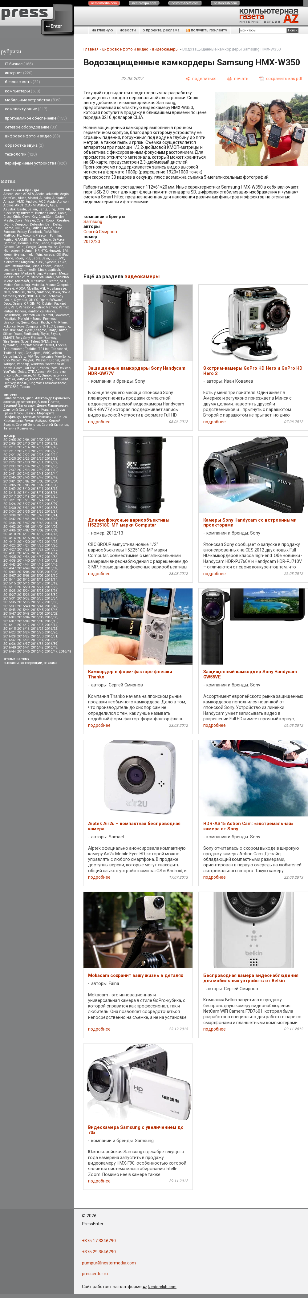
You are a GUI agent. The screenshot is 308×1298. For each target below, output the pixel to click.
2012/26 (23, 459)
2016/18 (23, 629)
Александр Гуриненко (52, 398)
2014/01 (51, 523)
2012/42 (23, 474)
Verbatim (10, 357)
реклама (50, 663)
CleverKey (29, 217)
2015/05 (37, 572)
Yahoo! (45, 368)
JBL (53, 258)
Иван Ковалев (43, 410)
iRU (27, 258)
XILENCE (31, 368)
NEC (6, 292)
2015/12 (23, 580)
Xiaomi (18, 368)
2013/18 (23, 496)
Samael (18, 398)
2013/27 (23, 504)
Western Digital (47, 360)
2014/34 (51, 553)
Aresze (46, 379)
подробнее (99, 421)
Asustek (9, 209)
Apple (51, 202)
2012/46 (23, 477)
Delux (57, 224)
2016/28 (9, 636)
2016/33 (23, 640)
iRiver (19, 258)
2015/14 (51, 580)
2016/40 (9, 647)
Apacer (35, 379)
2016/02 (51, 614)
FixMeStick (51, 232)
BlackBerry (11, 213)
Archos (8, 205)
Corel (40, 220)
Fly (19, 236)
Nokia (55, 292)
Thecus (61, 345)
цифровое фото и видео (32, 136)
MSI (42, 289)
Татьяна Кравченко (18, 428)
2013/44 (37, 519)
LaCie (62, 262)
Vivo (6, 360)
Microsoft (22, 281)
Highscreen (12, 251)
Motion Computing (16, 285)
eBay (26, 228)
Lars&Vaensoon (55, 383)
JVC (61, 258)
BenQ (42, 209)
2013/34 (9, 512)
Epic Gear (61, 379)
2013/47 (23, 523)
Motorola (37, 285)
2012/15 (37, 447)
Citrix (17, 217)
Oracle (17, 304)
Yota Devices (61, 368)
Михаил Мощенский (39, 417)
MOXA (20, 289)
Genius (23, 243)
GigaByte (57, 243)
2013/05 (9, 485)
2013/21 (9, 500)
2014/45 (37, 565)
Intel (29, 255)
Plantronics (35, 311)
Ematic (47, 228)
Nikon (30, 292)
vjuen (30, 398)
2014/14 (9, 538)
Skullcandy (31, 334)
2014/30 (51, 549)
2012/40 (51, 470)
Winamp (23, 364)
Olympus (20, 300)
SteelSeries (11, 342)
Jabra (36, 258)
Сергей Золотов (28, 425)
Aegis (64, 194)
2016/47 (51, 651)
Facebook (35, 232)
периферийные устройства (36, 163)
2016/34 (37, 640)
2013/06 (23, 485)
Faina (7, 398)
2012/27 (37, 459)
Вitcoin (8, 375)
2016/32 (9, 640)
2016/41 (23, 647)
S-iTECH (49, 326)
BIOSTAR (63, 209)
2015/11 (9, 580)
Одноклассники (54, 375)
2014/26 (51, 545)
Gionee (8, 247)
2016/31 (51, 636)
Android (31, 202)
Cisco (7, 217)
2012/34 (23, 466)
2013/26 (9, 504)
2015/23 (9, 591)
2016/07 (9, 621)
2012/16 (51, 447)
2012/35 (37, 466)
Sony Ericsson (33, 338)
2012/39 (37, 470)
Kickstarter (11, 262)
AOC (42, 202)
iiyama (19, 255)
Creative (63, 220)
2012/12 (51, 443)
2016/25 (37, 632)
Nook (21, 296)
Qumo (25, 322)
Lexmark (9, 270)
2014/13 (51, 534)
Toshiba (31, 349)
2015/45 (37, 610)
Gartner (35, 240)
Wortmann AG (55, 364)
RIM (54, 322)
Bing (51, 209)
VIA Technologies (41, 357)
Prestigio (9, 319)
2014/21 (37, 542)
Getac (34, 243)
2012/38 (23, 470)
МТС (36, 375)
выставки (11, 663)
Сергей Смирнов (55, 425)
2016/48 (65, 651)
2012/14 (23, 447)
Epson (58, 228)
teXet (50, 345)
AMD (20, 202)
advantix (52, 194)
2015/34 (51, 598)
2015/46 (51, 610)
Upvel (37, 353)
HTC (43, 251)
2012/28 (51, 459)
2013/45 (51, 519)
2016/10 (51, 621)
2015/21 (37, 587)
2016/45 (23, 651)
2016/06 (51, 617)
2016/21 (37, 629)
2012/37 (9, 470)
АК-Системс (56, 372)
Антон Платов (48, 402)
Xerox (7, 368)
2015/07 (9, 576)
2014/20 (23, 542)
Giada (44, 243)
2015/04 (23, 572)
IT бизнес (19, 64)
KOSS (39, 262)
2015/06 (51, 572)
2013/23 (23, 500)
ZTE (31, 372)
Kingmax (35, 383)
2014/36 (23, 557)
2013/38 (9, 515)
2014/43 (9, 565)
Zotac (22, 372)
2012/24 (51, 455)
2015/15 (9, 583)
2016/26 (51, 632)
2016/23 (9, 632)
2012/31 (37, 462)
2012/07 (37, 440)
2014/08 (37, 530)
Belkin (32, 209)
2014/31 (9, 553)
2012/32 (51, 462)
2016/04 (23, 617)
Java (45, 258)
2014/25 (37, 545)
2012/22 (23, 455)
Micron (8, 281)
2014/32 (23, 553)
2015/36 (23, 602)
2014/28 (23, 549)
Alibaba (45, 198)
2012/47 (37, 477)
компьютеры (22, 91)
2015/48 (23, 614)
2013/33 (51, 508)
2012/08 (51, 440)
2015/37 (37, 602)
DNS (18, 228)
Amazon (9, 202)
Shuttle (62, 330)
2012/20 (51, 451)
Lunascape (11, 273)
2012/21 (9, 455)
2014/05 (51, 527)
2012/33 (9, 466)
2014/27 (9, 549)
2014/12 (37, 534)
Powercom (62, 315)
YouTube (10, 372)
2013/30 (9, 508)
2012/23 (37, 455)
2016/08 (23, 621)
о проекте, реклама (161, 30)
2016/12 (23, 625)
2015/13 (37, 580)
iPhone (8, 258)
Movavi (8, 289)
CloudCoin (45, 217)
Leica (35, 266)
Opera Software (50, 300)
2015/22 (51, 587)
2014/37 (37, 557)
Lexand (58, 266)
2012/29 (9, 462)
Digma (8, 228)
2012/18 (23, 451)
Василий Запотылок (19, 406)
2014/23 (9, 545)
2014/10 (9, 534)
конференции (31, 663)
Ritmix (62, 322)
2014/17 (37, 538)
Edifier (36, 228)
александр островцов (19, 402)
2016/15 (9, 629)
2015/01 (37, 568)
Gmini (19, 247)
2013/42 (9, 519)
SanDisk (9, 330)
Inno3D (22, 383)
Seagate (40, 330)
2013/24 (37, 500)
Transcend (59, 349)
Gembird (9, 243)
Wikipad (9, 364)
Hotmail (28, 251)
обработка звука (24, 145)
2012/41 (9, 474)
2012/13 (9, 447)
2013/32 (37, 508)
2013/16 (51, 493)
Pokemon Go (31, 315)
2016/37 (23, 644)
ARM (32, 205)
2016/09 (37, 621)
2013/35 (23, 512)
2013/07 (37, 485)
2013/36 (37, 512)
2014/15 (23, 538)
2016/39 (51, 644)
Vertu (22, 357)
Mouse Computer (58, 285)
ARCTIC (21, 205)
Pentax (64, 307)
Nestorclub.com (162, 1286)
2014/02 (9, 527)
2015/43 (9, 610)
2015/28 (23, 595)
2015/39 (9, 606)
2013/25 (51, 500)
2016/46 (37, 651)
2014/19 (9, 542)
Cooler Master (24, 220)
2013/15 (37, 493)
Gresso (64, 247)
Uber (18, 353)
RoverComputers (29, 326)
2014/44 (23, 565)
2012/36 (51, 466)
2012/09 (9, 443)
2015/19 (9, 587)
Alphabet (59, 198)
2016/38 (37, 644)
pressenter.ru (95, 1273)
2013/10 (23, 489)
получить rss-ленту (206, 30)
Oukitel (47, 304)
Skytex (55, 334)
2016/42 (37, 647)
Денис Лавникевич (52, 406)
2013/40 (37, 515)
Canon (51, 213)
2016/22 (51, 629)
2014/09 (51, 530)
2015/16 (23, 583)
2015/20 (23, 587)
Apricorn (63, 202)
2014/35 (9, 557)
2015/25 (37, 591)
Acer (18, 194)
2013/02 (23, 481)
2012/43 (37, 474)
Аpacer (40, 372)
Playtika (9, 379)
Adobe (40, 194)
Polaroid (47, 315)
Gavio (47, 240)
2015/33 (37, 598)
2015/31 (9, 598)
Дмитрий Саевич (16, 410)
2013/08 (51, 485)
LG (20, 270)
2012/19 (37, 451)
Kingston (27, 262)
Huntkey (9, 383)
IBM (65, 251)
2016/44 (9, 651)
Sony (19, 338)
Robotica (9, 326)
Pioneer (20, 311)
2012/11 (37, 443)
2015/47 (9, 614)
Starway (50, 338)
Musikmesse (56, 289)
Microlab (62, 277)
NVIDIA (32, 296)
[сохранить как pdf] (281, 78)
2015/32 (23, 598)
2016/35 (51, 640)
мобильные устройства (33, 100)
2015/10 (51, 576)
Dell (48, 224)
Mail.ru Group (31, 273)
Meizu (64, 273)
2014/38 (51, 557)
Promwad (50, 319)
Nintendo (43, 292)
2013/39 (23, 515)
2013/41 (51, 515)
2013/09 (9, 489)
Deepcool (21, 224)
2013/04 (51, 481)
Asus (53, 205)
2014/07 (23, 530)
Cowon (50, 220)
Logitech (54, 270)
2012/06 (23, 440)
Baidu (21, 209)
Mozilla (32, 289)
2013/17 (9, 496)
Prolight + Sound (30, 319)
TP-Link (44, 349)
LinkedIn (30, 270)
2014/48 (23, 568)
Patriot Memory (46, 307)
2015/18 (51, 583)
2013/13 (9, 493)
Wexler (66, 360)
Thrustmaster (13, 349)
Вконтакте (23, 375)
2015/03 (9, 572)
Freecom (42, 236)
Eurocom (9, 232)
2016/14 (51, 625)
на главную (102, 30)
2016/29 (23, 636)
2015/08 (23, 576)
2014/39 (9, 561)
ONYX (33, 300)
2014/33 (37, 553)
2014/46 (51, 565)
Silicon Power (12, 334)
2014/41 (37, 561)
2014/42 (51, 561)
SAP (19, 330)
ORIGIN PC (32, 304)
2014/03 (23, 527)
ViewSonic (62, 357)
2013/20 (51, 496)
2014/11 (23, 534)
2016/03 (9, 617)
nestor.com (104, 3)
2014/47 (9, 568)
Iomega (48, 255)
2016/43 (51, 647)
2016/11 (9, 625)
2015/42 (51, 606)
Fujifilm (55, 236)
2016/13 (37, 625)
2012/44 (51, 474)
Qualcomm (11, 322)
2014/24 (23, 545)
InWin (38, 255)
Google (31, 247)
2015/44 (23, 610)
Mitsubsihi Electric (44, 281)
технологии (21, 154)
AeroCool (9, 198)
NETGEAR (10, 387)
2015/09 (37, 576)
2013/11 (37, 489)
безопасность (22, 81)
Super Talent (30, 342)
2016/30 (37, 636)
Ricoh (45, 322)
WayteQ (28, 360)
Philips (8, 311)
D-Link (8, 224)
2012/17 (9, 451)
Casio (62, 213)
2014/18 (51, 538)
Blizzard (27, 213)
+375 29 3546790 (99, 1251)
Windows (37, 364)
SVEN (45, 342)
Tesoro (25, 387)
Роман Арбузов (35, 421)
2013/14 (23, 493)
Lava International (16, 266)
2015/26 (51, 591)
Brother (40, 213)
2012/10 (23, 443)
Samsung (63, 326)
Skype (45, 334)
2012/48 (51, 477)
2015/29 (37, 595)
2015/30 (51, 595)
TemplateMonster (32, 345)
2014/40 (23, 561)
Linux (42, 270)
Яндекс (22, 379)
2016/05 (37, 617)
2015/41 (37, 606)
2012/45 (9, 477)
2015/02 (51, 568)
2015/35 (9, 602)
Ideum (8, 255)
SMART (8, 338)
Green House (47, 247)
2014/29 (37, 549)
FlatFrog (9, 236)
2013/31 (23, 508)
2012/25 (9, 459)
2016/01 (37, 614)
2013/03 (37, 481)
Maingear (50, 273)
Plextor (50, 311)
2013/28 (37, 504)
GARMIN (21, 240)
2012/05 (9, 440)
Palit (14, 307)
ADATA (28, 194)
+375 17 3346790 (99, 1240)
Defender (37, 224)
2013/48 (37, 523)
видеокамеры (165, 49)
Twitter (8, 353)
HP (37, 251)
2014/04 (37, 527)
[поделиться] (200, 78)
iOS (58, 255)
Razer (35, 322)
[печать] (237, 78)
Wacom (16, 360)
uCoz (27, 353)
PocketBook (11, 315)
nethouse (18, 292)
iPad (65, 255)
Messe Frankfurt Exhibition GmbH (28, 277)
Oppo (7, 304)
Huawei (54, 251)
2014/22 (51, 542)
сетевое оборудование (31, 127)
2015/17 (37, 583)
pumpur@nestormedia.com (109, 1262)
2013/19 (37, 496)
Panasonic (26, 307)
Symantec (10, 345)
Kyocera (50, 262)
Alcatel (33, 198)
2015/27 (9, 595)
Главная (91, 49)
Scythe (28, 330)
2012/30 (23, 462)
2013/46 (9, 523)
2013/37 (51, 512)
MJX (63, 281)
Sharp (52, 330)
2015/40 (23, 606)
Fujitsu (8, 240)
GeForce (58, 240)
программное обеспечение (36, 118)
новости (128, 30)
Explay (21, 232)
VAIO (46, 353)
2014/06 (9, 530)
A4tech (8, 194)
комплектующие (26, 109)
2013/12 (51, 489)
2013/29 (51, 504)
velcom (57, 353)
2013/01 (9, 481)
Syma (55, 342)
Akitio (22, 198)
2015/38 (51, 602)
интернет (19, 73)
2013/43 (23, 519)
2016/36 (9, 644)
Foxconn (28, 236)
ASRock (42, 205)
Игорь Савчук (24, 413)
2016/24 (23, 632)
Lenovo (46, 266)
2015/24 (23, 591)
